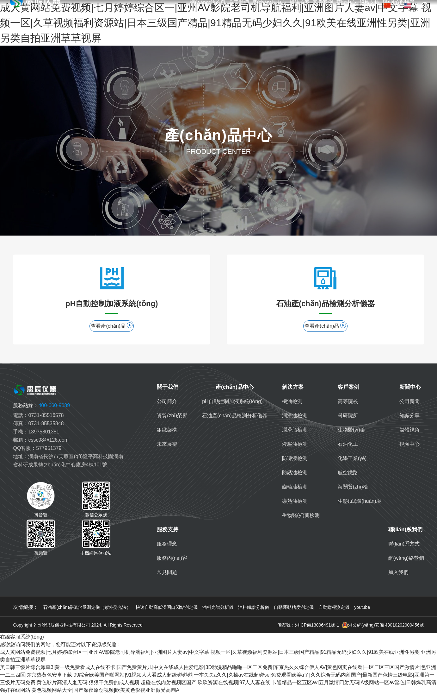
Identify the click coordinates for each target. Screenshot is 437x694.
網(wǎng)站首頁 (207, 2)
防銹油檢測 (294, 472)
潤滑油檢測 (294, 415)
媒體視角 (409, 429)
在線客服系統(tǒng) (22, 637)
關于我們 (239, 2)
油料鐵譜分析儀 (253, 607)
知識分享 (409, 415)
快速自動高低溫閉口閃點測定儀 (167, 607)
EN (411, 5)
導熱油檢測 (294, 501)
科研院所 (348, 415)
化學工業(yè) (352, 458)
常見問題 (167, 572)
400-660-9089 (41, 405)
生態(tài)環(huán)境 (359, 501)
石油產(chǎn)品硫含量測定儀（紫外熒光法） (87, 607)
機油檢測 (292, 401)
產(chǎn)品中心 (269, 2)
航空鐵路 (348, 472)
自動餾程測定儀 (333, 607)
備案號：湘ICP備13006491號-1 (308, 625)
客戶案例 (323, 2)
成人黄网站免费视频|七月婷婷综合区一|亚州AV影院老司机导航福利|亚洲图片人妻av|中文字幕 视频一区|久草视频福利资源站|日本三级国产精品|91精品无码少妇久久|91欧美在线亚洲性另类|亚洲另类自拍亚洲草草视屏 (215, 23)
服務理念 (167, 543)
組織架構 (167, 429)
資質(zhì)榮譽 (172, 415)
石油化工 (348, 444)
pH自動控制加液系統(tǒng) (232, 401)
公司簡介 (167, 401)
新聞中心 (346, 2)
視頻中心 (409, 444)
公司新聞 (409, 401)
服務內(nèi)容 (172, 558)
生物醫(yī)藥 (351, 429)
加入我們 (398, 572)
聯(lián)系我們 (405, 530)
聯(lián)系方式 (404, 543)
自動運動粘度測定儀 (294, 607)
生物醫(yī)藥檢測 (301, 515)
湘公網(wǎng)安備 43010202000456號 (383, 625)
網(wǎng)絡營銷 (406, 558)
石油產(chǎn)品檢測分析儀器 (234, 415)
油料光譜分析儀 (217, 607)
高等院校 (348, 401)
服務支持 (369, 2)
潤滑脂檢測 (294, 429)
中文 (392, 5)
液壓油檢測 (294, 444)
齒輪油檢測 (294, 486)
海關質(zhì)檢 (353, 486)
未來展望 (167, 444)
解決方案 (300, 2)
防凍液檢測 (294, 458)
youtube (362, 607)
